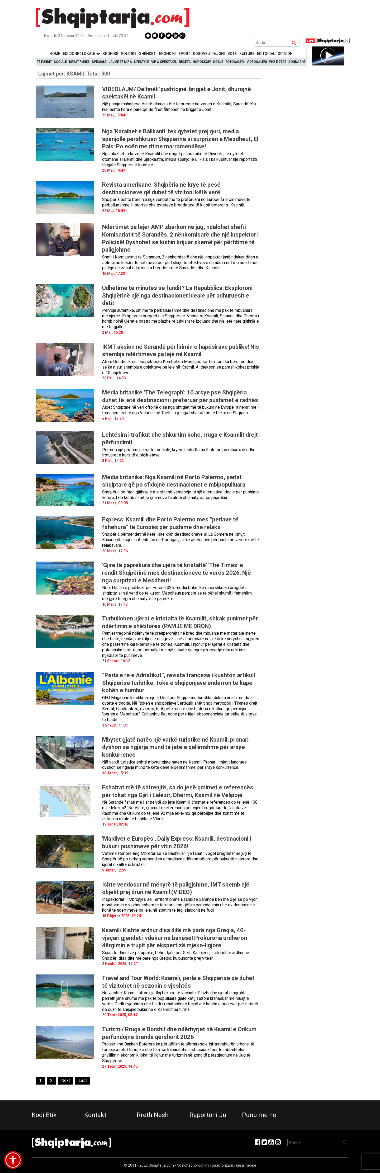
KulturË (246, 53)
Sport (184, 53)
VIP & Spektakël (164, 62)
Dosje (218, 62)
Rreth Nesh (153, 1115)
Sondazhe (297, 62)
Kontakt (95, 1115)
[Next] (65, 1081)
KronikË (110, 53)
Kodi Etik (44, 1115)
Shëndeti (147, 53)
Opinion (285, 53)
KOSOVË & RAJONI (209, 53)
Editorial (266, 53)
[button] (13, 1160)
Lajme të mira (120, 62)
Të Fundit (44, 62)
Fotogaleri (235, 62)
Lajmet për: (74, 73)
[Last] (82, 1081)
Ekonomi (167, 53)
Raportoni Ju (207, 1115)
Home (55, 53)
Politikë (128, 53)
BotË (232, 53)
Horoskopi (202, 62)
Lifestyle (141, 62)
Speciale (99, 62)
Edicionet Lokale (81, 53)
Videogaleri (257, 62)
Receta (185, 62)
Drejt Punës (79, 62)
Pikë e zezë (277, 62)
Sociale (60, 62)
